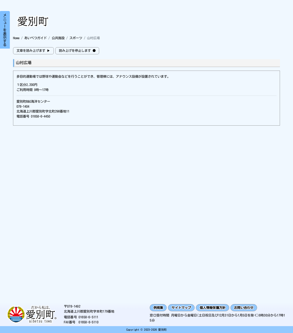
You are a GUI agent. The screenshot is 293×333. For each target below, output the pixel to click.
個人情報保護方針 (213, 307)
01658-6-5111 (88, 317)
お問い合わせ (243, 307)
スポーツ (75, 38)
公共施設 (58, 38)
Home (16, 38)
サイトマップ (181, 307)
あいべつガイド (35, 38)
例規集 (158, 307)
